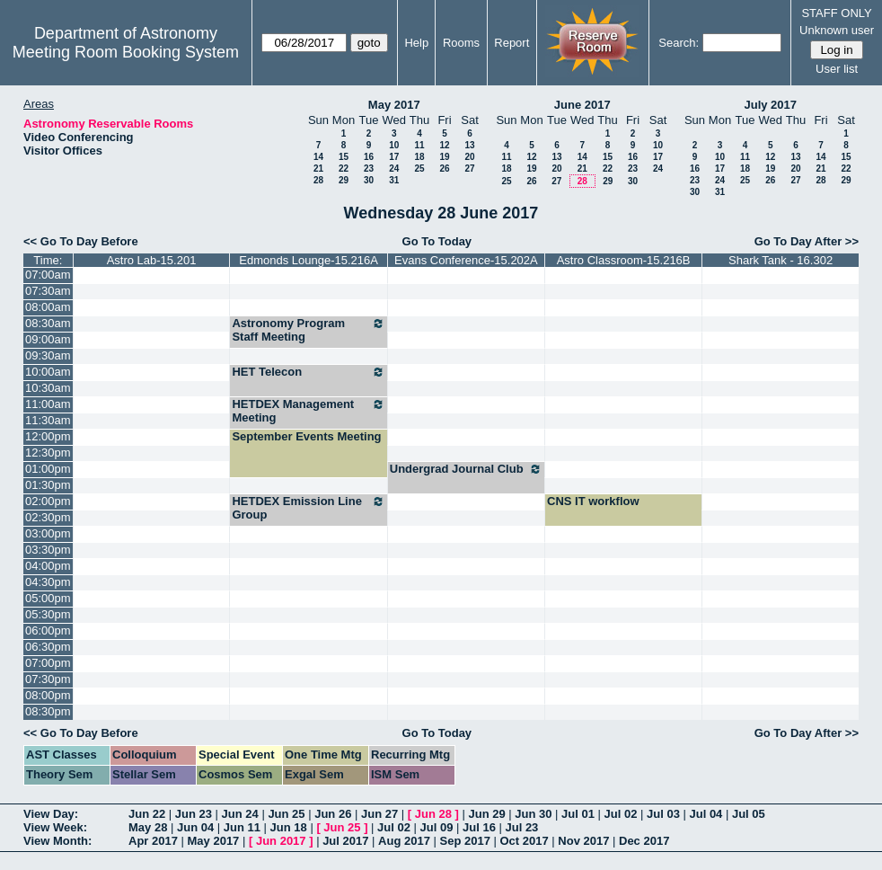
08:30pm (48, 711)
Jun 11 (242, 827)
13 (469, 145)
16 (369, 157)
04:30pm (48, 582)
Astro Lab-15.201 (152, 260)
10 (394, 145)
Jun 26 (332, 814)
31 (394, 180)
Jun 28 (433, 814)
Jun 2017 (281, 841)
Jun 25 (286, 814)
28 (318, 180)
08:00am (48, 307)
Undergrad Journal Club (466, 469)
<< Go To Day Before (80, 241)
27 (469, 168)
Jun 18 (288, 827)
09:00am (48, 339)
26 (444, 168)
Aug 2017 (404, 841)
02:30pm (48, 517)
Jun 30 (533, 814)
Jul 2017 (345, 841)
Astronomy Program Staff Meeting (308, 329)
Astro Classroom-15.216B (624, 260)
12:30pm (48, 452)
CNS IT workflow (593, 501)
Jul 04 (705, 814)
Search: (678, 42)
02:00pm (48, 501)
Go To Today (437, 241)
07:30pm (48, 679)
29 (343, 180)
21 (318, 168)
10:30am (48, 388)
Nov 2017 (583, 841)
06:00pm (48, 630)
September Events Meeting (306, 436)
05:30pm (48, 614)
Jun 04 (195, 827)
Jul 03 (663, 814)
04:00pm (48, 566)
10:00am (48, 371)
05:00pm (48, 598)
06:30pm (48, 646)
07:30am (48, 290)
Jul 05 (748, 814)
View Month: (57, 841)
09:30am (48, 355)
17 (394, 157)
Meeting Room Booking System (126, 52)
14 (318, 157)
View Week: (55, 827)
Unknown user (836, 30)
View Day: (50, 814)
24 (394, 168)
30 (369, 180)
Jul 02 (621, 814)
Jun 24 (240, 814)
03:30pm (48, 549)
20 (469, 157)
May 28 (147, 827)
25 (419, 168)
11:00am (48, 404)
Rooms (461, 42)
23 (369, 168)
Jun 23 (193, 814)
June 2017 (582, 104)
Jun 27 (379, 814)
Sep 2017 (465, 841)
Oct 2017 (523, 841)
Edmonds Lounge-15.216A (308, 260)
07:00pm (48, 663)
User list (837, 68)
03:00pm (48, 533)
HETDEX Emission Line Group (308, 507)
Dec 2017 (644, 841)
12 (444, 145)
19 (444, 157)
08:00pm (48, 695)
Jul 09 (437, 827)
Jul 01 (578, 814)
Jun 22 (146, 814)
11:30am (48, 420)
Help (416, 42)
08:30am (48, 323)
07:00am (48, 274)
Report (511, 42)
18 (419, 157)
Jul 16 (479, 827)
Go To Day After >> (806, 241)
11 (419, 145)
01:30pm (48, 485)
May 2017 (394, 104)
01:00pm (48, 468)
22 (343, 168)
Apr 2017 (153, 841)
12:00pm (48, 436)
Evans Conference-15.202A (466, 260)
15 (343, 157)
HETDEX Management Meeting (308, 410)
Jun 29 (486, 814)
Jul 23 (521, 827)
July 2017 (770, 104)
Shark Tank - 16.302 (780, 260)
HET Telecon (308, 372)
